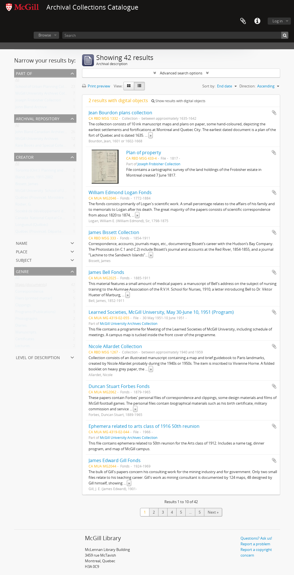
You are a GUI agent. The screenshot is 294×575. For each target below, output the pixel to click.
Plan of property (143, 152)
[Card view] (128, 86)
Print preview (96, 86)
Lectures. (23, 346)
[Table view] (139, 86)
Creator (25, 156)
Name (21, 242)
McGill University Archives (36, 139)
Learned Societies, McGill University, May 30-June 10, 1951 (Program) (161, 312)
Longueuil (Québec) (31, 225)
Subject (24, 259)
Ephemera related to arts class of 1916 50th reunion (144, 426)
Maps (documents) (31, 285)
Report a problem (255, 543)
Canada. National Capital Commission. (47, 219)
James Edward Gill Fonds (115, 460)
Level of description (38, 357)
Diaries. (21, 326)
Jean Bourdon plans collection (120, 113)
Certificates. (25, 340)
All (17, 80)
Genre (22, 271)
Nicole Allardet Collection (115, 346)
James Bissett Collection (114, 232)
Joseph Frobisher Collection (38, 101)
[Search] (175, 35)
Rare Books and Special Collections (44, 146)
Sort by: (208, 86)
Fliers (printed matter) (33, 299)
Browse (44, 35)
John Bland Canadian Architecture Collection (52, 133)
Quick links (257, 21)
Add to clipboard (274, 112)
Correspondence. (29, 292)
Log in (277, 20)
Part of (24, 73)
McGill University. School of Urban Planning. (51, 191)
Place (21, 251)
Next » (213, 512)
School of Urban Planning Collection (45, 87)
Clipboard (243, 21)
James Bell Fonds (106, 272)
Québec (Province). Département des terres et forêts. (59, 232)
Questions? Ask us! (256, 538)
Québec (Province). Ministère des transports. (52, 198)
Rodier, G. (23, 205)
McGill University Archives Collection (45, 94)
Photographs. (26, 319)
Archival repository (37, 118)
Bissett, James (26, 185)
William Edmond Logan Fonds (120, 192)
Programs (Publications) (35, 313)
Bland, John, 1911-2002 (34, 178)
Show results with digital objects (178, 100)
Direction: (247, 86)
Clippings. (23, 306)
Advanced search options (181, 73)
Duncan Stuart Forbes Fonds (119, 386)
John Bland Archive (31, 108)
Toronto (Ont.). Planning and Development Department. (62, 171)
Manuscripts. (26, 333)
